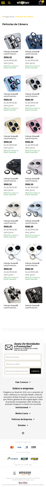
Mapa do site (29, 480)
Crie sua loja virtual (8, 484)
